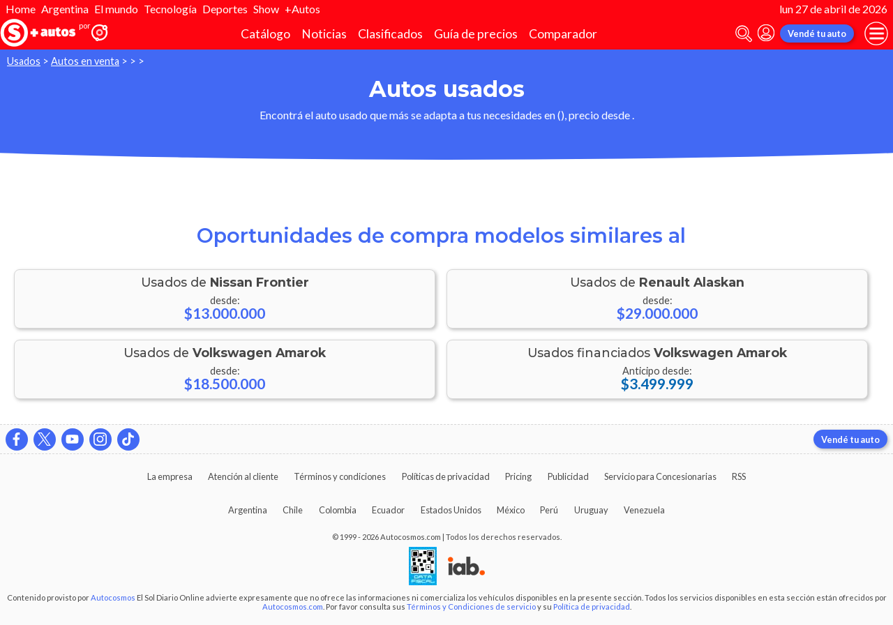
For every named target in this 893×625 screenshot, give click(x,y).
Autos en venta (85, 61)
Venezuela (644, 509)
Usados (23, 61)
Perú (549, 509)
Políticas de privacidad (446, 476)
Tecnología (170, 8)
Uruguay (591, 509)
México (511, 509)
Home (21, 8)
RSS (739, 476)
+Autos (302, 8)
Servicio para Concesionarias (660, 476)
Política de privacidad (591, 606)
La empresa (170, 476)
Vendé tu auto (817, 33)
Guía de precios (476, 34)
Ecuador (388, 509)
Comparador (563, 34)
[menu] (876, 33)
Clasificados (390, 34)
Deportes (225, 8)
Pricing (518, 476)
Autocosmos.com (292, 606)
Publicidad (568, 476)
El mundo (116, 8)
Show (266, 8)
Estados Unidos (451, 509)
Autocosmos (113, 597)
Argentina (65, 8)
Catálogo (265, 34)
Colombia (338, 509)
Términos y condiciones (340, 476)
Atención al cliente (243, 476)
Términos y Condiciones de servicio (471, 606)
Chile (293, 509)
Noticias (324, 34)
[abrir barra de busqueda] (743, 34)
